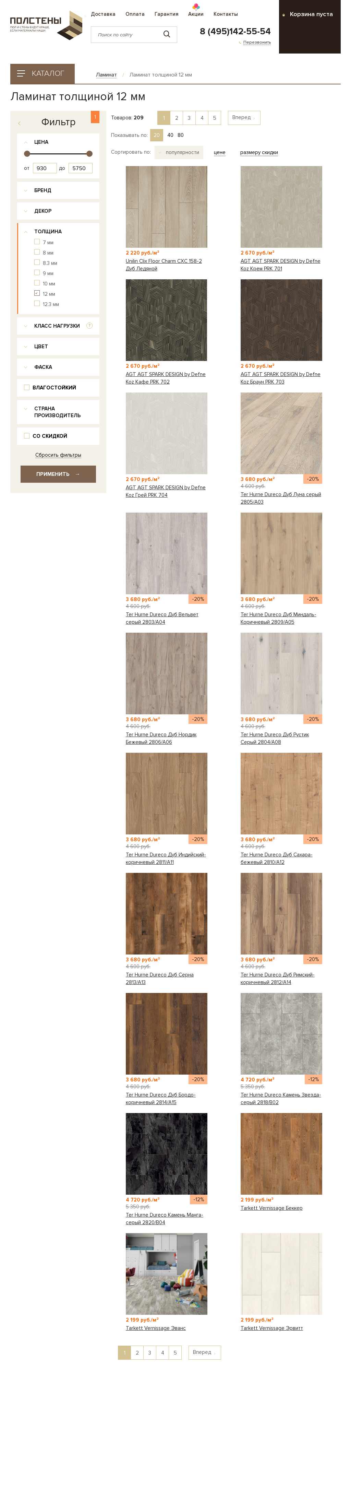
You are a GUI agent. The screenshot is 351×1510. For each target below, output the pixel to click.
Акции (196, 14)
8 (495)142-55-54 (235, 31)
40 (170, 135)
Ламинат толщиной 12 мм (161, 75)
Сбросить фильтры (58, 455)
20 (157, 135)
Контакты (226, 14)
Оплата (135, 14)
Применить (58, 474)
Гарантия (167, 14)
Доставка (103, 14)
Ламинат (106, 75)
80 (181, 135)
